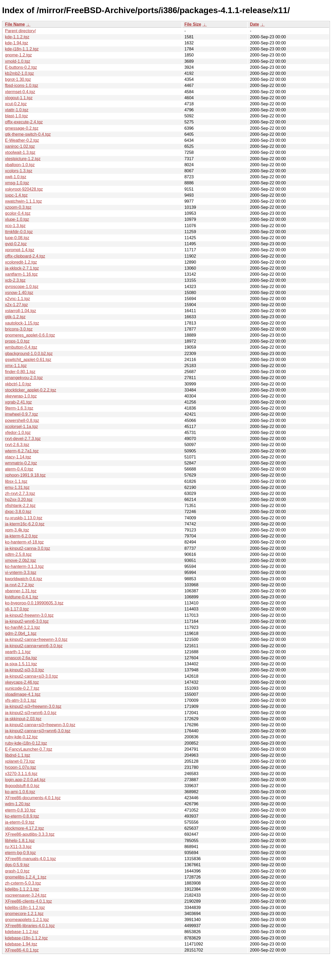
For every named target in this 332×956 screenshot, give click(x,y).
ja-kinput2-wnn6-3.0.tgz (27, 621)
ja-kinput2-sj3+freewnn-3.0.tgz (33, 706)
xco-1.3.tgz (15, 225)
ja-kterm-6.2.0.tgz (21, 536)
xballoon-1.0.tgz (20, 165)
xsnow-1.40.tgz (19, 292)
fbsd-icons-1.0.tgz (21, 85)
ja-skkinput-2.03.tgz (23, 719)
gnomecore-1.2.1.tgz (24, 913)
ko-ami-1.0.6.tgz (20, 792)
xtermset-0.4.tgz (20, 92)
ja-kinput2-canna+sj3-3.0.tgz (31, 676)
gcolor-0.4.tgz (17, 213)
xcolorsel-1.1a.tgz (21, 426)
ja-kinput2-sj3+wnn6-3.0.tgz (30, 713)
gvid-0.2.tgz (16, 244)
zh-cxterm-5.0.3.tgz (23, 883)
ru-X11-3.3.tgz (18, 846)
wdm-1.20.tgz (17, 804)
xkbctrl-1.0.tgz (18, 384)
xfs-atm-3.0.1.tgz (20, 700)
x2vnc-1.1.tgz (17, 298)
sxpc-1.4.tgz (16, 195)
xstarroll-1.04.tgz (20, 311)
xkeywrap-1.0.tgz (21, 396)
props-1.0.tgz (17, 341)
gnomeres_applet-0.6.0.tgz (30, 335)
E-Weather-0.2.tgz (22, 140)
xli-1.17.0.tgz (17, 609)
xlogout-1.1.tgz (19, 98)
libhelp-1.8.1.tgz (20, 840)
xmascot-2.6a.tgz (21, 658)
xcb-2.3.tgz (15, 280)
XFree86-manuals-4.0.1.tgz (30, 858)
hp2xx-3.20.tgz (19, 499)
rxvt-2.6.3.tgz (17, 444)
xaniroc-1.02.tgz (20, 146)
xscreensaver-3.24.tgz (25, 895)
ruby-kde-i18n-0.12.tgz (26, 743)
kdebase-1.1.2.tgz (21, 931)
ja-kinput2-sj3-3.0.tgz (24, 670)
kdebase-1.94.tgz (21, 944)
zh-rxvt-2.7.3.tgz (20, 493)
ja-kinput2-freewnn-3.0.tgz (29, 615)
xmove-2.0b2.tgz (20, 560)
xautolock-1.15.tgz (22, 323)
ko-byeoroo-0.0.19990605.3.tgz (34, 603)
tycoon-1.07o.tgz (20, 767)
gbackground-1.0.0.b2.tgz (29, 353)
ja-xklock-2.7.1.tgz (22, 268)
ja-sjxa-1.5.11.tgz (21, 664)
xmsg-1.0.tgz (17, 183)
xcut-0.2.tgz (16, 104)
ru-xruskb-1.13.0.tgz (23, 518)
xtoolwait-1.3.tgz (20, 152)
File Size (192, 24)
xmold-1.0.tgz (17, 61)
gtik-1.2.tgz (15, 317)
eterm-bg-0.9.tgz (20, 852)
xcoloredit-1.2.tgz (21, 262)
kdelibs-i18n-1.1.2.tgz (25, 907)
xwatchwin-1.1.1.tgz (23, 201)
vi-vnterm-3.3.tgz (20, 572)
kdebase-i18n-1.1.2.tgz (26, 938)
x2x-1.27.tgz (16, 304)
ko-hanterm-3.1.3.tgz (24, 566)
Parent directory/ (20, 31)
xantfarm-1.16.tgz (21, 274)
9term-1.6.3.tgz (19, 408)
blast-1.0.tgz (16, 116)
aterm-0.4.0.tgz (19, 469)
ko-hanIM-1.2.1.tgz (22, 627)
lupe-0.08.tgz (17, 238)
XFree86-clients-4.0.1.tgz (28, 901)
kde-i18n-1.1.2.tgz (22, 49)
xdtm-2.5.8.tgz (18, 554)
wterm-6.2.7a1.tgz (22, 451)
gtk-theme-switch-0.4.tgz (28, 134)
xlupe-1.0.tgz (17, 219)
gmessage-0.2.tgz (21, 128)
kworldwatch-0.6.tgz (23, 579)
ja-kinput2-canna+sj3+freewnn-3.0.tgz (40, 725)
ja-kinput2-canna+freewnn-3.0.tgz (36, 639)
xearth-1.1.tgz (18, 652)
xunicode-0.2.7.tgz (22, 688)
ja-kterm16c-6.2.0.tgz (24, 524)
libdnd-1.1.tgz (17, 755)
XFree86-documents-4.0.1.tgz (33, 798)
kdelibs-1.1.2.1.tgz (22, 889)
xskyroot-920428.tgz (24, 189)
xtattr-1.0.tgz (16, 110)
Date (254, 24)
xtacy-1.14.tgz (18, 457)
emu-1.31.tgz (17, 487)
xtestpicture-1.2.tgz (22, 158)
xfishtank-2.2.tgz (20, 505)
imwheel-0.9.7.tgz (21, 414)
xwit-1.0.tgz (15, 177)
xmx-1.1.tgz (16, 365)
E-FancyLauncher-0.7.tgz (28, 749)
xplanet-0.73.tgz (20, 761)
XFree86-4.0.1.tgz (22, 950)
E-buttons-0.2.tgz (21, 67)
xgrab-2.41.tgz (18, 402)
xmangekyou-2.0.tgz (24, 377)
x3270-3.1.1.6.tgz (21, 773)
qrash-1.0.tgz (17, 871)
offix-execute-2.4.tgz (24, 122)
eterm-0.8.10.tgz (20, 810)
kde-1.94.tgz (16, 43)
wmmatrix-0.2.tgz (21, 463)
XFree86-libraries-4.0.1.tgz (30, 925)
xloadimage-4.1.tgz (22, 694)
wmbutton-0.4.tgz (21, 347)
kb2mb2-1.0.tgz (19, 73)
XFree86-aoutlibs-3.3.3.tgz (30, 834)
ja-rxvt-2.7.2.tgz (19, 585)
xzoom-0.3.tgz (18, 207)
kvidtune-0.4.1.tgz (21, 597)
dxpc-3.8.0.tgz (18, 511)
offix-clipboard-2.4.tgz (25, 256)
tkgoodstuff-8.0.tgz (22, 785)
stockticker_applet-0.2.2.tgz (30, 390)
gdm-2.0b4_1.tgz (21, 633)
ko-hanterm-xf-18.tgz (24, 542)
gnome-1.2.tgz (18, 55)
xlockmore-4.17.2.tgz (24, 828)
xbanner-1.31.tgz (21, 591)
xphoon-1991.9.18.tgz (25, 475)
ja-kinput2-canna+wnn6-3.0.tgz (34, 646)
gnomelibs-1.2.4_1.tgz (25, 877)
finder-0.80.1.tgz (20, 371)
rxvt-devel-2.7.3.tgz (23, 438)
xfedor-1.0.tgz (18, 432)
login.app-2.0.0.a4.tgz (25, 779)
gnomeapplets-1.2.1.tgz (27, 919)
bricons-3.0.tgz (19, 329)
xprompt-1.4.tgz (19, 250)
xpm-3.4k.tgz (17, 530)
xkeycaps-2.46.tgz (22, 682)
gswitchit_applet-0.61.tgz (28, 359)
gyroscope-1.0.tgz (21, 286)
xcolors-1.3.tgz (18, 171)
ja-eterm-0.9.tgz (19, 822)
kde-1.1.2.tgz (17, 37)
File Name (15, 24)
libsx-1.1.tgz (16, 481)
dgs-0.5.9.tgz (17, 865)
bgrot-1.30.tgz (18, 79)
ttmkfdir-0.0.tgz (19, 231)
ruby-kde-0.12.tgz (21, 737)
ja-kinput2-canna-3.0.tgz (27, 548)
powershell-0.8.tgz (22, 420)
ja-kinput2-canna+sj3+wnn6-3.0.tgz (37, 731)
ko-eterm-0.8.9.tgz (22, 816)
